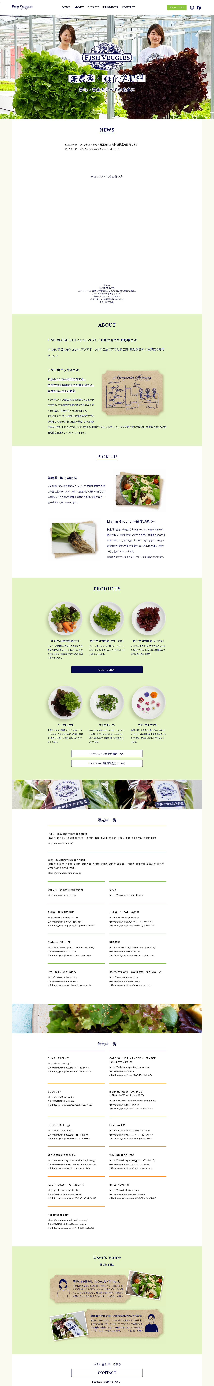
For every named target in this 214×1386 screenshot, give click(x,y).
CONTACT (128, 7)
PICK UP (93, 7)
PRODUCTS (110, 7)
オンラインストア (177, 7)
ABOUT (79, 7)
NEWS (66, 7)
